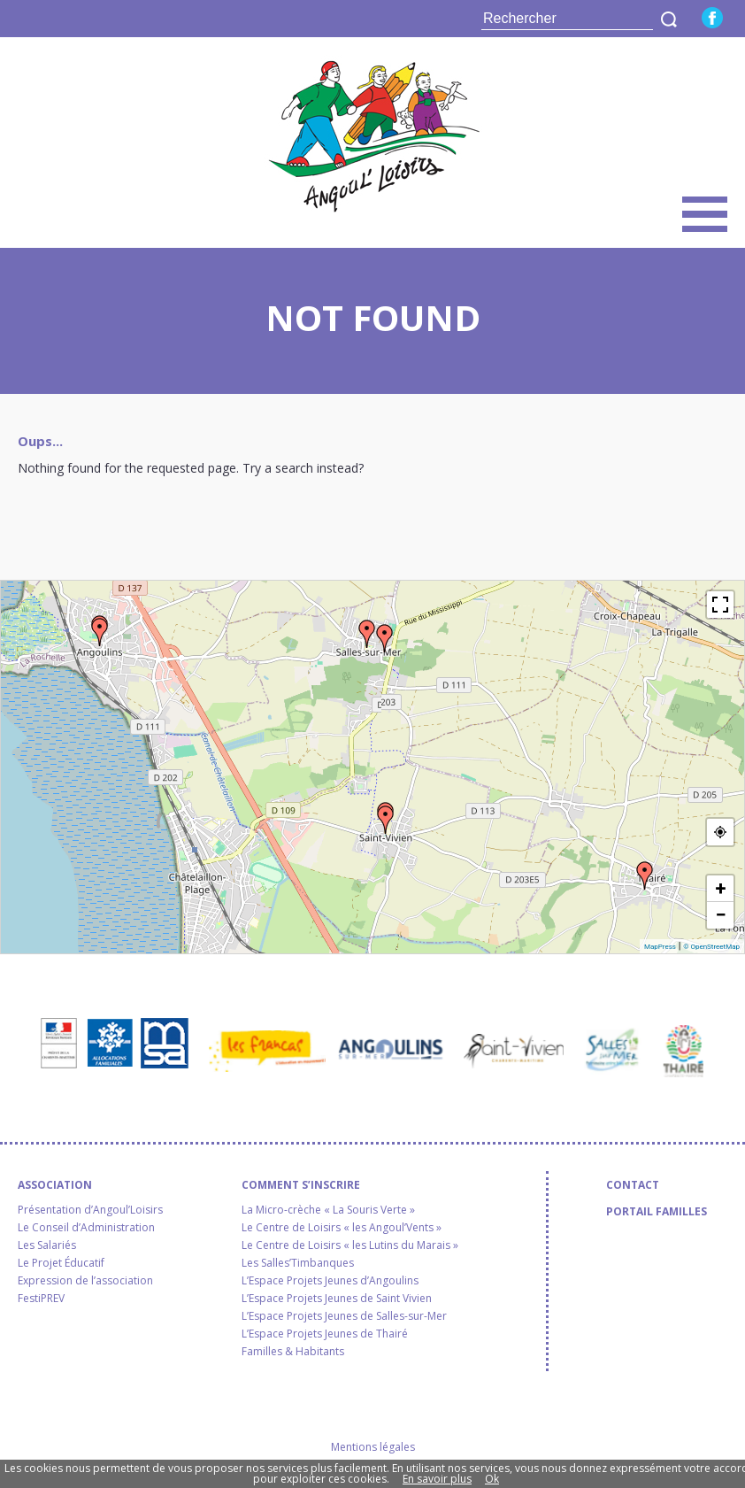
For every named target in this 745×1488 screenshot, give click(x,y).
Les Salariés (47, 1245)
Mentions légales (373, 1446)
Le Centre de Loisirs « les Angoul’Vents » (342, 1228)
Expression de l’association (85, 1281)
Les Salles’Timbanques (298, 1263)
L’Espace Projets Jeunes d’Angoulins (330, 1281)
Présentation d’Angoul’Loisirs (90, 1210)
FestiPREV (41, 1298)
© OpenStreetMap (711, 947)
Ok (492, 1478)
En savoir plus (437, 1478)
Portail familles (656, 1212)
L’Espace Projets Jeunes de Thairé (325, 1334)
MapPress (660, 947)
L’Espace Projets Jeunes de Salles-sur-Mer (344, 1316)
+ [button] (721, 888)
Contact (632, 1185)
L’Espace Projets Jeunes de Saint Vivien (337, 1298)
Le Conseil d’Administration (86, 1228)
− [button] (720, 915)
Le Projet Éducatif (61, 1263)
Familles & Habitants (293, 1352)
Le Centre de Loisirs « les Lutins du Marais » (350, 1245)
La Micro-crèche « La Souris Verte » (328, 1210)
